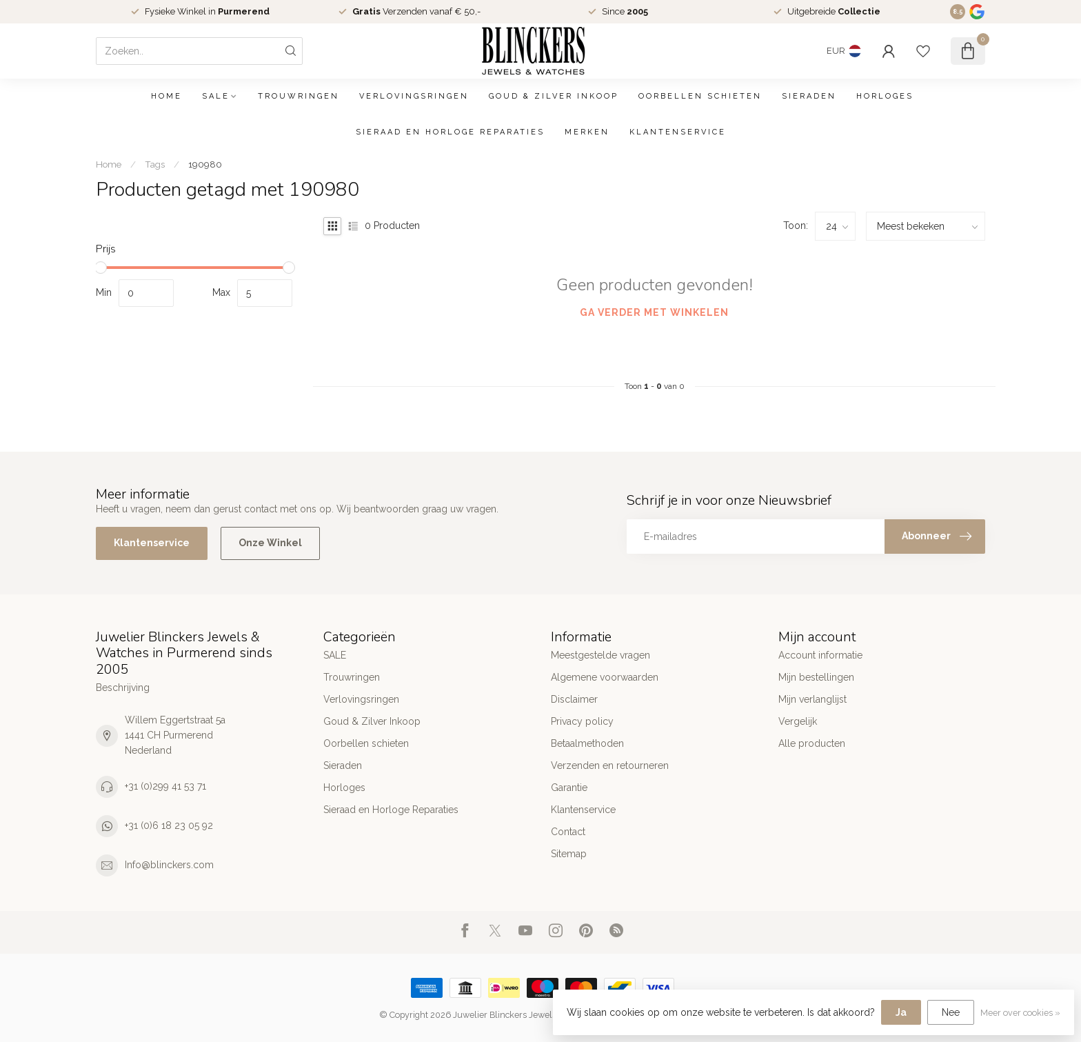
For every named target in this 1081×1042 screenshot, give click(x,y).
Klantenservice (677, 132)
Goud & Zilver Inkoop (553, 96)
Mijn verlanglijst (812, 699)
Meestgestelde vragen (600, 655)
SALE (216, 96)
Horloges (884, 96)
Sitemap (569, 853)
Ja (901, 1012)
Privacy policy (582, 721)
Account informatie (820, 655)
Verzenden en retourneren (610, 765)
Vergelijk (797, 721)
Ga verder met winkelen (654, 312)
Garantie (569, 787)
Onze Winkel (270, 542)
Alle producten (811, 743)
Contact (568, 831)
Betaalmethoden (587, 743)
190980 (205, 164)
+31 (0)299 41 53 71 (165, 786)
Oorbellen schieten (700, 96)
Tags (155, 164)
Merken (587, 132)
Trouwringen (298, 96)
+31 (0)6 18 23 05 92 (169, 825)
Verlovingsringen (414, 96)
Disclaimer (574, 699)
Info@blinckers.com (169, 864)
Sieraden (809, 96)
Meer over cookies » (1020, 1013)
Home (166, 96)
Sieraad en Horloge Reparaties (450, 132)
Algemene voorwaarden (604, 677)
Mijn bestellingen (816, 677)
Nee (951, 1012)
